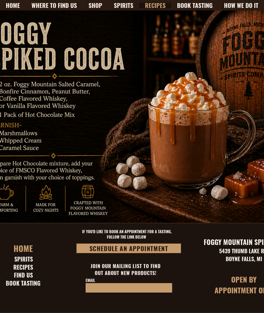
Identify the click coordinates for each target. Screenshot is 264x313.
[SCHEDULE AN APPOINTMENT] (128, 248)
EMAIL (90, 280)
